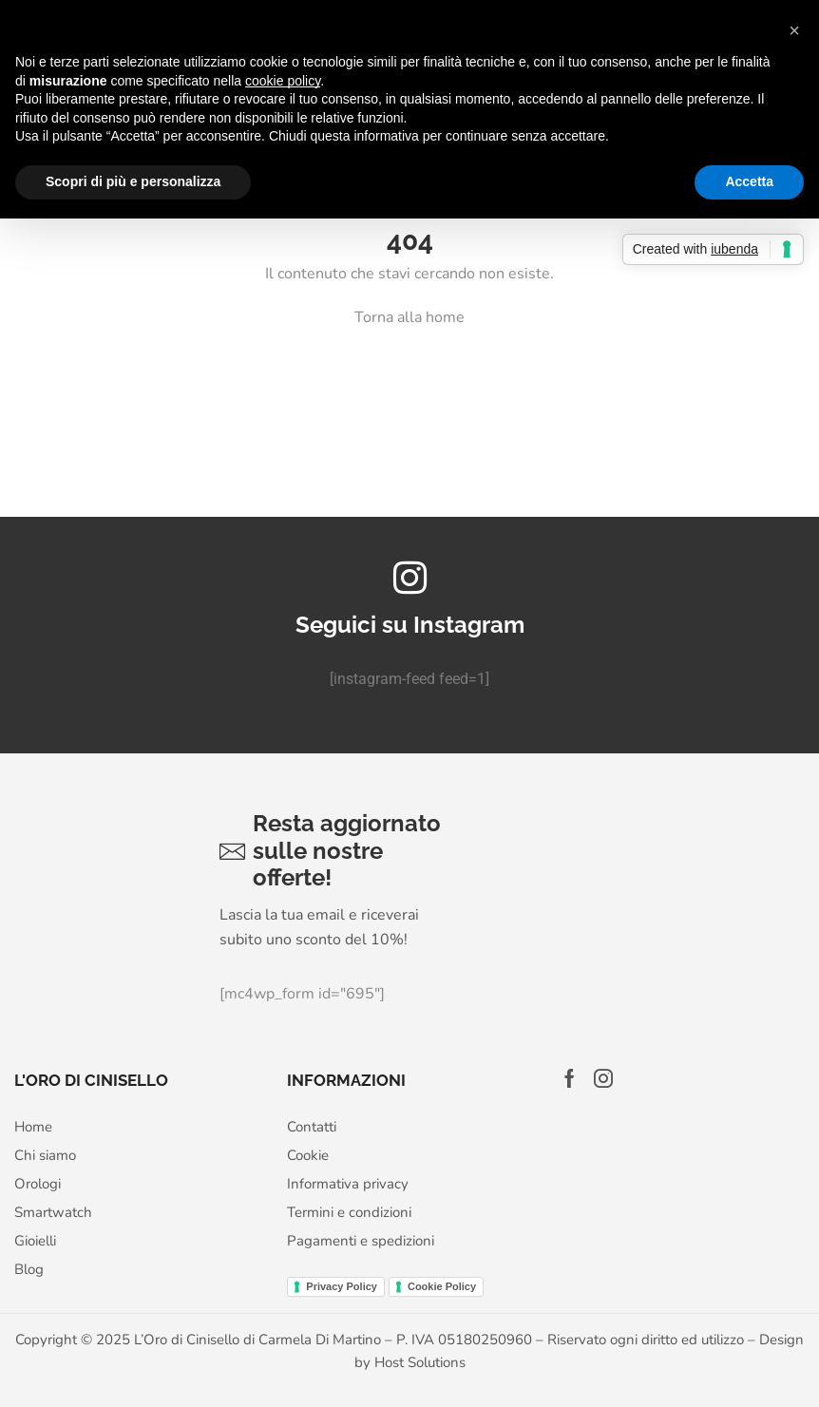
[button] (794, 30)
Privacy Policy (341, 1286)
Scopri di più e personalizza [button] (133, 181)
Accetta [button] (749, 181)
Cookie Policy (442, 1286)
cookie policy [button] (282, 80)
